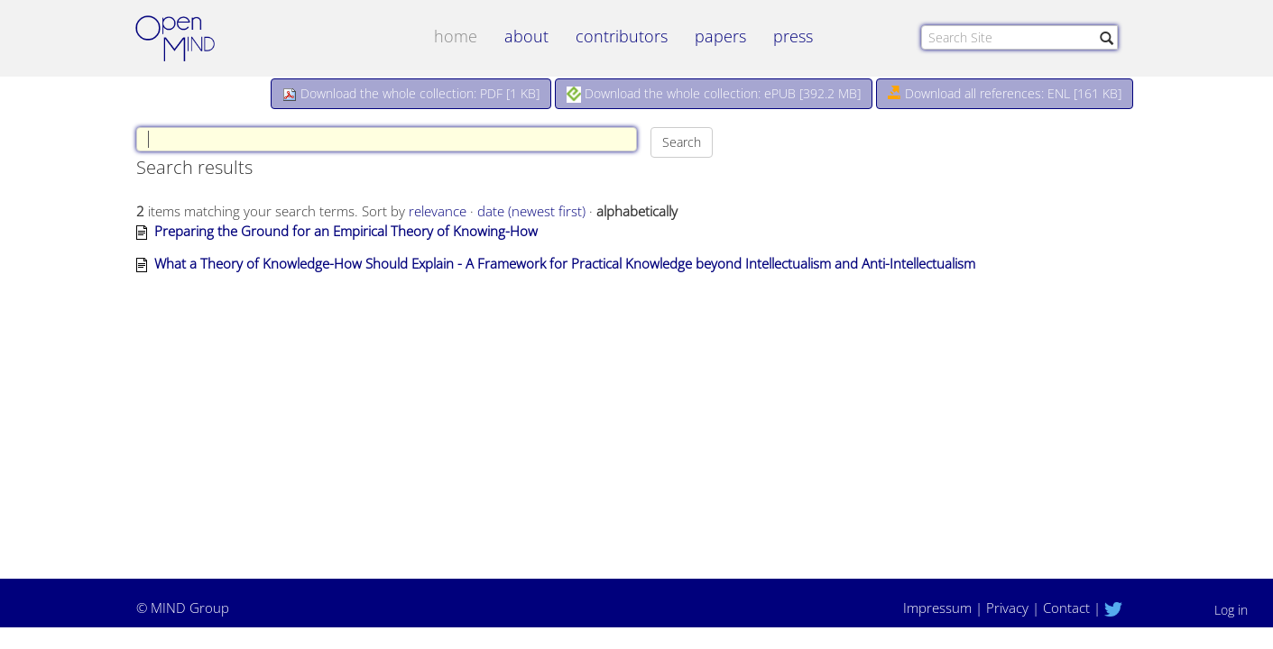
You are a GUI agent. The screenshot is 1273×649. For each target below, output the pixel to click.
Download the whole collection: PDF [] (411, 93)
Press (793, 36)
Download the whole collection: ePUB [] (714, 94)
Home (455, 36)
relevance (437, 211)
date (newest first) (531, 211)
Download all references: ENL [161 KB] (1004, 93)
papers (720, 36)
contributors (622, 36)
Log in (1231, 609)
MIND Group (190, 608)
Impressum (937, 608)
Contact (1066, 608)
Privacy (1007, 608)
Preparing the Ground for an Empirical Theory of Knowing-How (346, 231)
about (526, 36)
